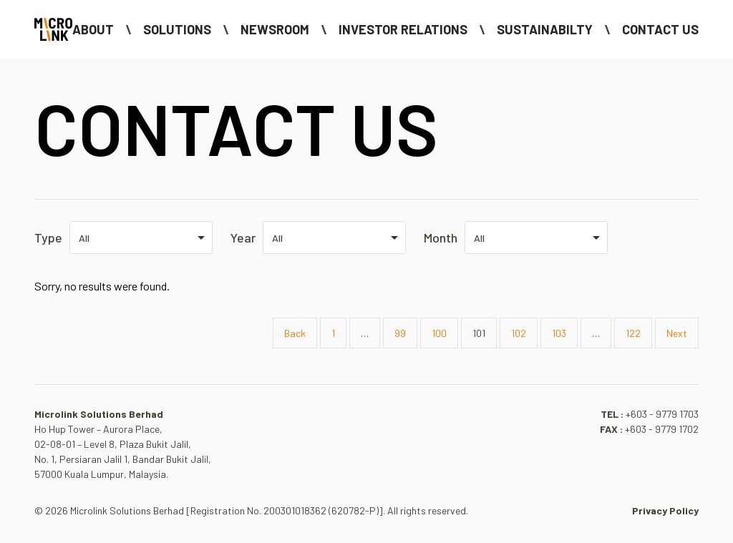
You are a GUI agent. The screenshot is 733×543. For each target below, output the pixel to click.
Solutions (177, 29)
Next (676, 333)
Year (243, 237)
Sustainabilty (545, 29)
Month (440, 237)
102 (518, 333)
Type (48, 237)
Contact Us (660, 29)
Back (295, 333)
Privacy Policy (665, 510)
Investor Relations (403, 29)
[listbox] (141, 237)
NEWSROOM (275, 29)
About (93, 29)
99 (400, 333)
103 (559, 333)
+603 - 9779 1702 (662, 429)
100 (439, 333)
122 (633, 333)
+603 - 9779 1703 (662, 414)
